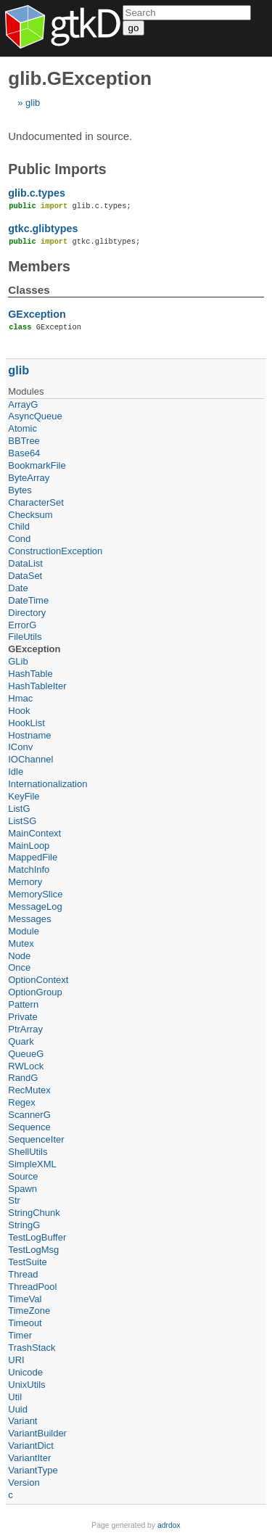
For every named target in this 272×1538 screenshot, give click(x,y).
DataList (25, 563)
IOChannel (30, 759)
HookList (26, 722)
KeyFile (23, 796)
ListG (19, 808)
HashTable (30, 673)
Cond (19, 538)
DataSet (25, 575)
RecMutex (29, 1090)
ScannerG (29, 1114)
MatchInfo (28, 869)
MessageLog (35, 906)
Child (19, 526)
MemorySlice (35, 894)
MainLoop (28, 845)
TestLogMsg (33, 1249)
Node (19, 955)
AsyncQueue (35, 416)
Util (15, 1396)
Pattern (23, 1004)
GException (36, 314)
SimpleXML (32, 1164)
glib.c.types (36, 193)
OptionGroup (35, 992)
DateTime (28, 600)
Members (39, 266)
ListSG (22, 820)
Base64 (24, 453)
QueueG (26, 1053)
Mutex (20, 943)
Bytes (20, 490)
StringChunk (34, 1212)
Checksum (30, 514)
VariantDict (31, 1445)
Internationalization (47, 783)
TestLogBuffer (37, 1237)
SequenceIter (36, 1139)
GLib (18, 661)
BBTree (24, 440)
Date (18, 588)
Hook (19, 710)
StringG (24, 1225)
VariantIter (29, 1457)
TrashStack (31, 1347)
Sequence (29, 1127)
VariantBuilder (37, 1433)
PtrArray (25, 1029)
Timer (20, 1335)
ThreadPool (32, 1286)
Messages (29, 918)
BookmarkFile (36, 465)
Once (19, 967)
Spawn (22, 1188)
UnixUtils (26, 1384)
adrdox (169, 1525)
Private (22, 1016)
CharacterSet (36, 502)
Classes (28, 290)
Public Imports (57, 169)
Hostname (29, 735)
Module (23, 931)
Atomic (22, 428)
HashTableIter (37, 685)
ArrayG (23, 404)
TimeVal (24, 1299)
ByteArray (28, 477)
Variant (22, 1420)
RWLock (26, 1066)
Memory (25, 881)
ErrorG (22, 625)
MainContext (34, 833)
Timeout (24, 1322)
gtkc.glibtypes (43, 228)
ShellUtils (27, 1151)
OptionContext (38, 979)
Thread (23, 1274)
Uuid (18, 1409)
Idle (15, 771)
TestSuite (27, 1262)
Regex (22, 1102)
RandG (23, 1077)
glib (32, 102)
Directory (27, 612)
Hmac (20, 698)
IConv (20, 746)
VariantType (32, 1470)
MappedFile (32, 857)
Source (23, 1176)
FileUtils (24, 636)
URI (16, 1359)
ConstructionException (55, 551)
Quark (20, 1041)
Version (23, 1482)
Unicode (25, 1372)
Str (14, 1200)
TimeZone (29, 1310)
